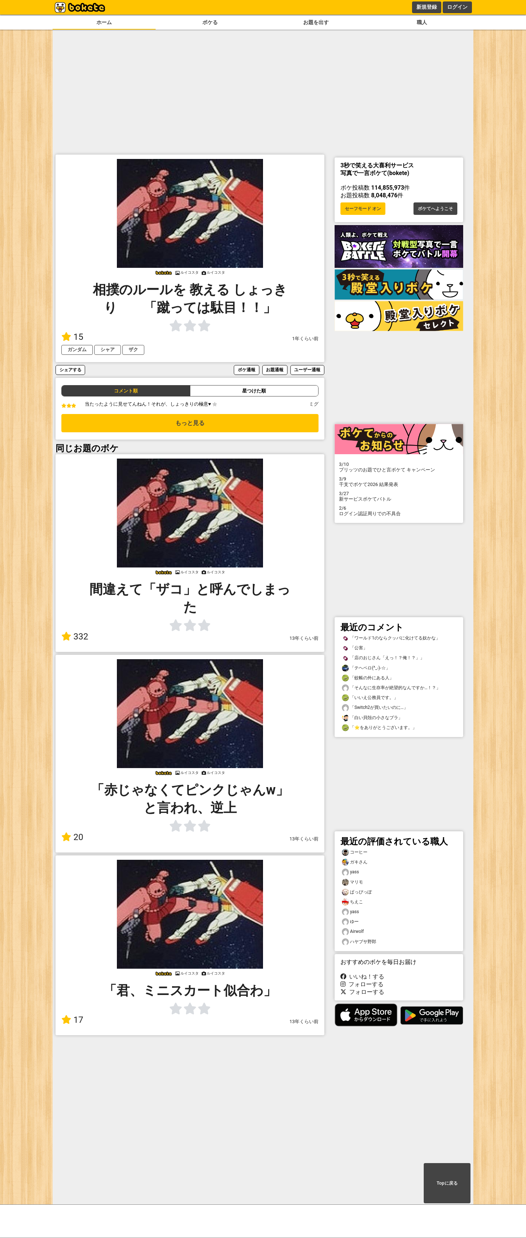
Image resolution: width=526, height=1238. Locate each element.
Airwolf (353, 931)
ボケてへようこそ (435, 208)
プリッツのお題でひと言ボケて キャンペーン (399, 467)
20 (72, 837)
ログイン (457, 7)
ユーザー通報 (307, 369)
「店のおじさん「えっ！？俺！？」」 (383, 657)
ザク (133, 349)
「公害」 (354, 648)
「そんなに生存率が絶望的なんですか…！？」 (391, 687)
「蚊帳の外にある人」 (368, 678)
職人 (422, 22)
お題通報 (274, 369)
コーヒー (354, 852)
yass (350, 872)
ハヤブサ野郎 (359, 941)
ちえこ (352, 902)
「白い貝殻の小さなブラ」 (372, 717)
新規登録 (426, 7)
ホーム (104, 22)
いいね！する (362, 976)
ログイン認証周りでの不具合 (399, 510)
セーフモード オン (363, 208)
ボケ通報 (246, 369)
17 (72, 1020)
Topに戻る (447, 1183)
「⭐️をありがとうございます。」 (379, 727)
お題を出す (316, 22)
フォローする (362, 984)
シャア (107, 349)
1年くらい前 (305, 338)
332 (74, 636)
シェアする (70, 369)
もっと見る (190, 423)
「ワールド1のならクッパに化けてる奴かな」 (391, 638)
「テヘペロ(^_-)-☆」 (366, 668)
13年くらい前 (304, 638)
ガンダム (77, 349)
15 (72, 337)
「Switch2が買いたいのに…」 (375, 707)
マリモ (352, 882)
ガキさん (354, 862)
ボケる (210, 22)
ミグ (314, 404)
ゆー (350, 921)
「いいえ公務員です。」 (370, 697)
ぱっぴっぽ (357, 892)
